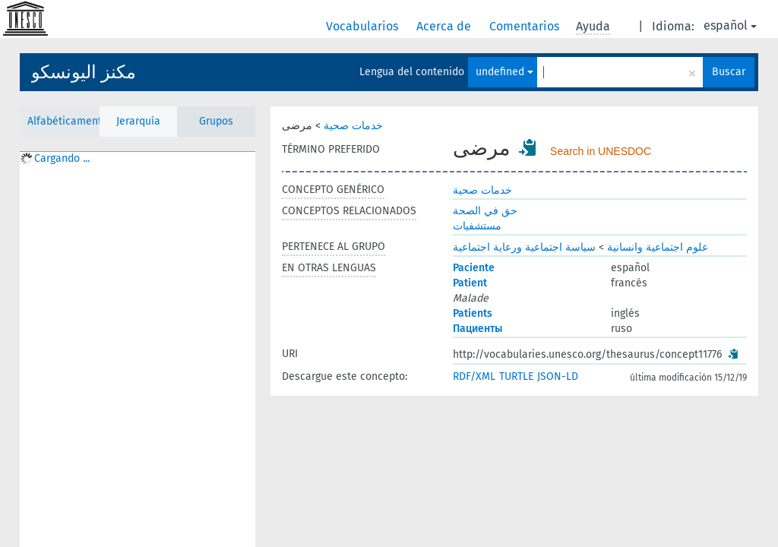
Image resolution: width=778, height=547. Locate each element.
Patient (470, 283)
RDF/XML (474, 376)
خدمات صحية (353, 125)
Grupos (216, 121)
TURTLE (516, 376)
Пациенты (477, 328)
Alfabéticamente (63, 121)
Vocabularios (363, 26)
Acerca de (445, 26)
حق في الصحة (485, 210)
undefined (504, 71)
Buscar (728, 71)
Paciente (474, 267)
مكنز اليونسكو (83, 72)
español (730, 25)
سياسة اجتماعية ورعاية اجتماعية (524, 247)
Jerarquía (138, 121)
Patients (472, 313)
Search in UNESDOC (600, 151)
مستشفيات (477, 226)
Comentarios (525, 26)
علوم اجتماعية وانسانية (657, 247)
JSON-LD (557, 376)
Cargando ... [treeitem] (62, 158)
